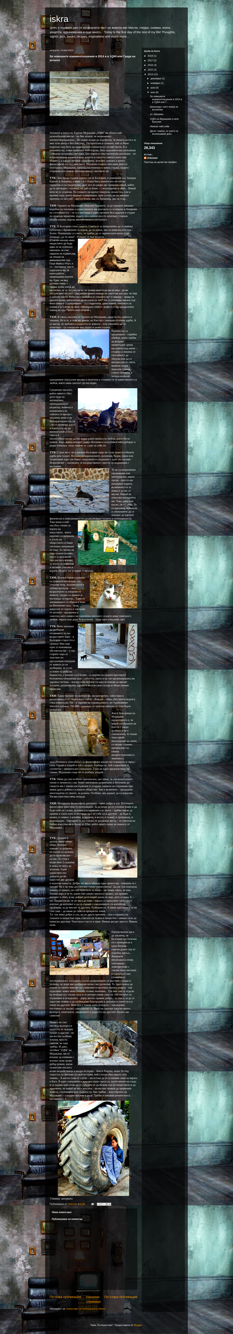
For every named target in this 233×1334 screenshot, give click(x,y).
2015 (151, 69)
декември (156, 78)
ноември (156, 83)
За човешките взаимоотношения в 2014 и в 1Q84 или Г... (166, 99)
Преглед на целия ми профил (160, 162)
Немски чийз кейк (159, 126)
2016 (151, 65)
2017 (151, 60)
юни (153, 92)
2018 (151, 56)
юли (153, 87)
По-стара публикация (120, 1297)
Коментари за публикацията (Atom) (85, 1309)
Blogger (138, 1325)
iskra (59, 19)
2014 (151, 74)
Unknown (152, 158)
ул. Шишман (156, 114)
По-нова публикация (65, 1297)
